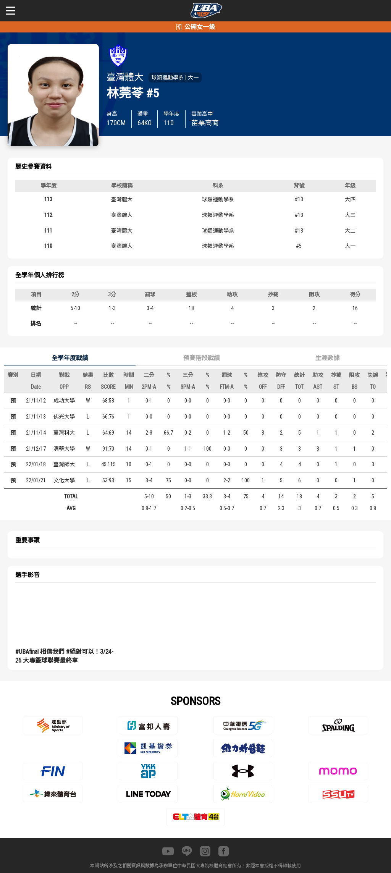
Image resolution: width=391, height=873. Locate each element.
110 (48, 246)
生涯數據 (327, 358)
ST (336, 387)
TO (373, 387)
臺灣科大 (64, 433)
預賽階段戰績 (201, 358)
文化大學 (64, 480)
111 (48, 231)
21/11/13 (36, 417)
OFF (263, 387)
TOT (299, 387)
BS (354, 387)
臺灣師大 (64, 464)
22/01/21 (36, 480)
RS (88, 387)
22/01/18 (36, 464)
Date (36, 387)
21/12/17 (36, 449)
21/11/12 (36, 401)
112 (48, 215)
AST (317, 387)
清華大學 (64, 449)
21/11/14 (36, 433)
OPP (64, 387)
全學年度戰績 (70, 358)
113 (48, 199)
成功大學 (64, 401)
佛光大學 (64, 417)
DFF (281, 387)
